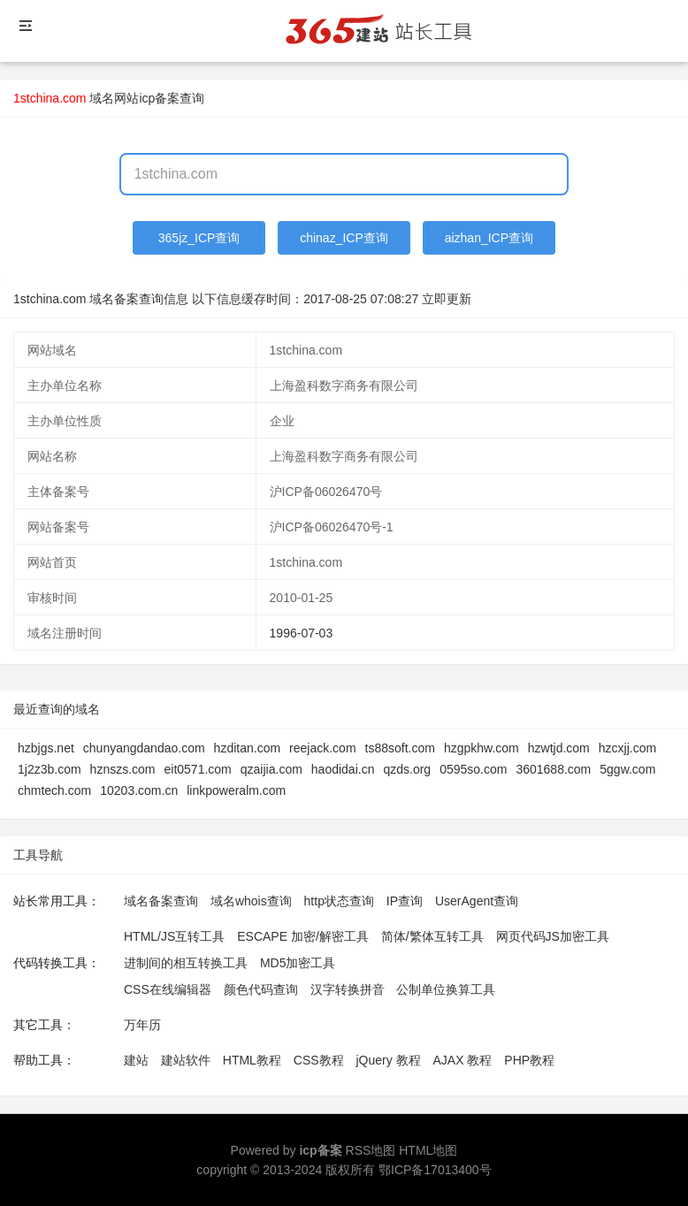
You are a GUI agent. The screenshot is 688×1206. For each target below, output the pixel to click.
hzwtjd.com (559, 748)
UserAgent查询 (476, 901)
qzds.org (407, 769)
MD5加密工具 (298, 963)
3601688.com (553, 769)
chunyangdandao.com (144, 748)
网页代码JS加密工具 (552, 936)
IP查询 (404, 901)
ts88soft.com (400, 748)
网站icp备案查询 (159, 98)
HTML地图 (428, 1150)
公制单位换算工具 (445, 989)
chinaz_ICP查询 (344, 238)
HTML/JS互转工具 (174, 936)
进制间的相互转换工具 (186, 963)
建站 (136, 1060)
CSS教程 (319, 1060)
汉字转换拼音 (347, 989)
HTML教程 (252, 1060)
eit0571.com (198, 769)
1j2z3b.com (49, 769)
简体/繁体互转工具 (432, 936)
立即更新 (446, 299)
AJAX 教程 (463, 1060)
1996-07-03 (301, 633)
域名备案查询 (161, 901)
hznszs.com (123, 769)
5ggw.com (627, 769)
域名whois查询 (251, 901)
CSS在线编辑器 (167, 989)
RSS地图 (371, 1150)
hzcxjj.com (627, 748)
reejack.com (322, 748)
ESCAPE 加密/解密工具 (303, 936)
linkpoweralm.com (236, 790)
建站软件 (185, 1060)
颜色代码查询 (261, 989)
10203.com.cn (139, 790)
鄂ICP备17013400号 (435, 1170)
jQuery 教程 (387, 1060)
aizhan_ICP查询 (489, 238)
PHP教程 (529, 1060)
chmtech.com (54, 790)
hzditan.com (247, 748)
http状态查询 (339, 901)
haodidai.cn (343, 769)
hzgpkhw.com (481, 748)
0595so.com (473, 769)
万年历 (142, 1025)
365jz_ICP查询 (199, 238)
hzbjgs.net (46, 748)
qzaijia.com (271, 769)
